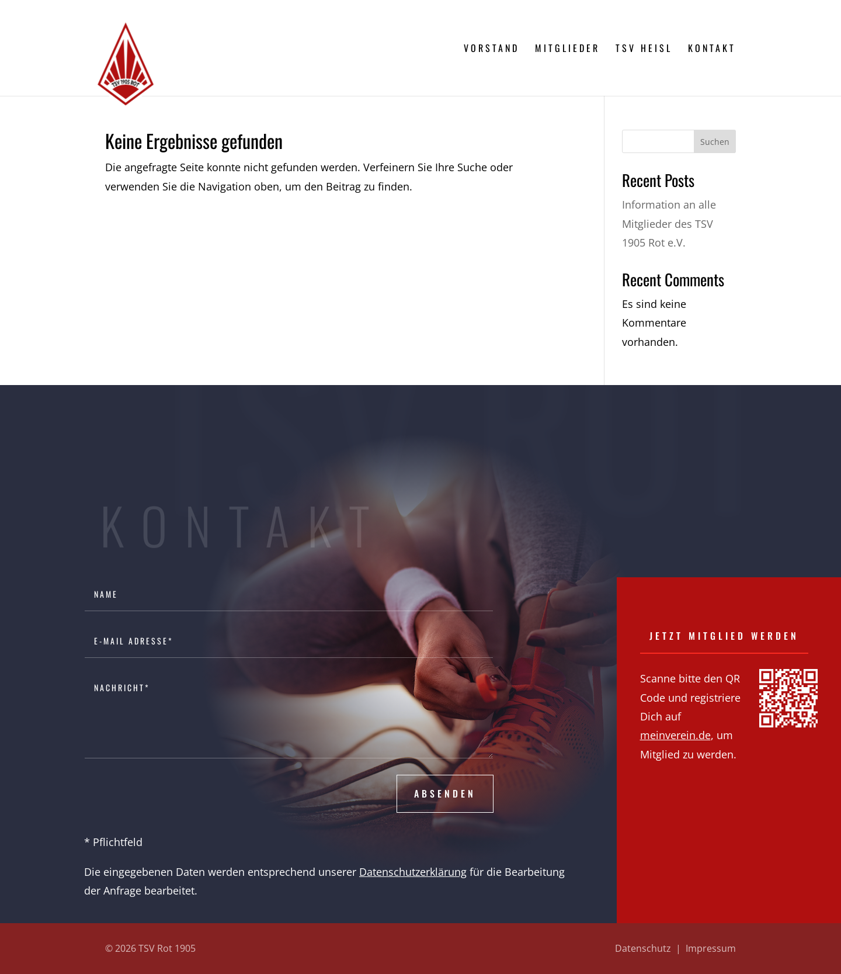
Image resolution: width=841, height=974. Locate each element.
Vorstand (491, 49)
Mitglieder (567, 49)
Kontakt (712, 49)
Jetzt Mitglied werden (724, 636)
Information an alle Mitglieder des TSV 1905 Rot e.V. (669, 223)
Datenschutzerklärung (413, 872)
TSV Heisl (644, 49)
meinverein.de (675, 735)
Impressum (711, 948)
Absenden (445, 793)
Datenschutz (643, 948)
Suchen (714, 141)
